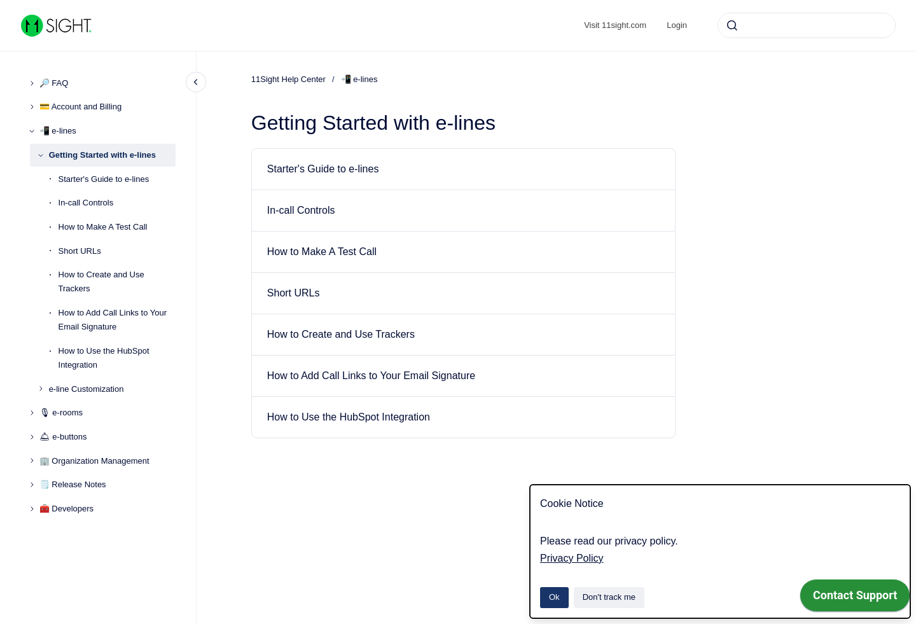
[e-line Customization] (41, 389)
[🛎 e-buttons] (32, 437)
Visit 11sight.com (615, 25)
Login (677, 25)
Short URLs (80, 251)
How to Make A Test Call (103, 227)
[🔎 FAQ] (32, 83)
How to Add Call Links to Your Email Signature (113, 319)
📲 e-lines (57, 130)
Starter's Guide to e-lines (104, 179)
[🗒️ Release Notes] (32, 485)
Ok (554, 597)
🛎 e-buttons (63, 436)
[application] (855, 598)
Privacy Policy (572, 558)
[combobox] (806, 25)
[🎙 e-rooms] (32, 413)
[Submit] (732, 25)
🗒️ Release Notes (72, 484)
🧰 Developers (66, 508)
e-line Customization (86, 389)
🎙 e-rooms (61, 412)
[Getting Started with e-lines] (41, 155)
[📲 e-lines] (32, 131)
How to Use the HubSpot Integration (104, 358)
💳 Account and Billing (80, 106)
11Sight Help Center (288, 79)
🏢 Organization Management (94, 461)
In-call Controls (86, 202)
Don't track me (609, 597)
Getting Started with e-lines (102, 155)
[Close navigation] (196, 82)
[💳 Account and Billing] (32, 107)
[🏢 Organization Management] (32, 460)
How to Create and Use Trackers (101, 281)
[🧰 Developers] (32, 509)
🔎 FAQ (54, 83)
